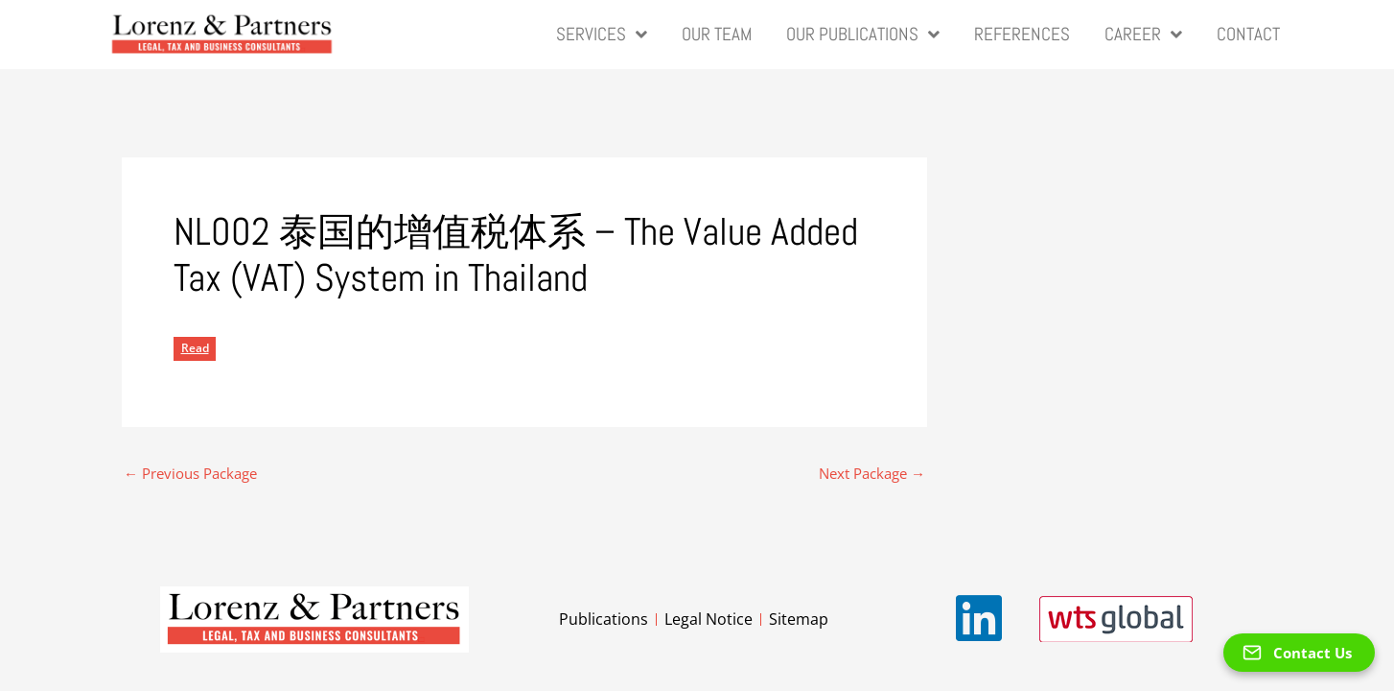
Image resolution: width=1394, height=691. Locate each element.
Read (195, 348)
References (1022, 34)
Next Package (872, 473)
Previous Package (190, 473)
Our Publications (863, 35)
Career (1143, 35)
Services (601, 35)
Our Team (717, 34)
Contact (1248, 34)
